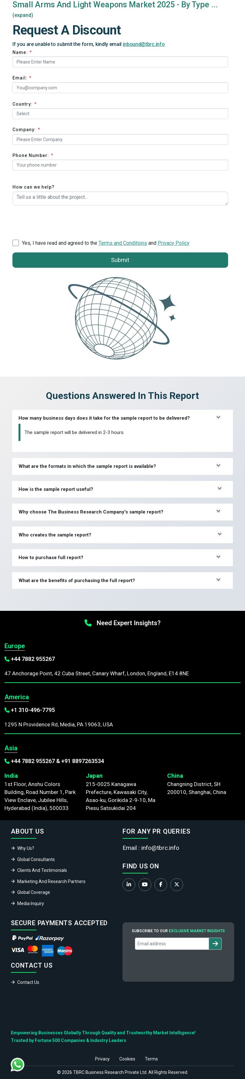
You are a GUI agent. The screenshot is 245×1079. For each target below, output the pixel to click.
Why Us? (25, 848)
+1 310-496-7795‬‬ (33, 710)
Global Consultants (36, 859)
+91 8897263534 (82, 761)
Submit (120, 260)
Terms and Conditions (123, 243)
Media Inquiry (30, 903)
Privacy (102, 1058)
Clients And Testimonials (42, 870)
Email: (22, 77)
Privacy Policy (173, 243)
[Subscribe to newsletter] (215, 944)
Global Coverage (33, 892)
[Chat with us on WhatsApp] (18, 1065)
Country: (24, 104)
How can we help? (33, 187)
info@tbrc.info (160, 847)
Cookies (127, 1058)
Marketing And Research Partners (51, 881)
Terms (151, 1058)
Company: (26, 129)
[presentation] (60, 221)
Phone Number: (32, 155)
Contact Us (28, 982)
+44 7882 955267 (33, 659)
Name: (22, 52)
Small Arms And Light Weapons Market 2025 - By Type (110, 4)
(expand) (22, 15)
